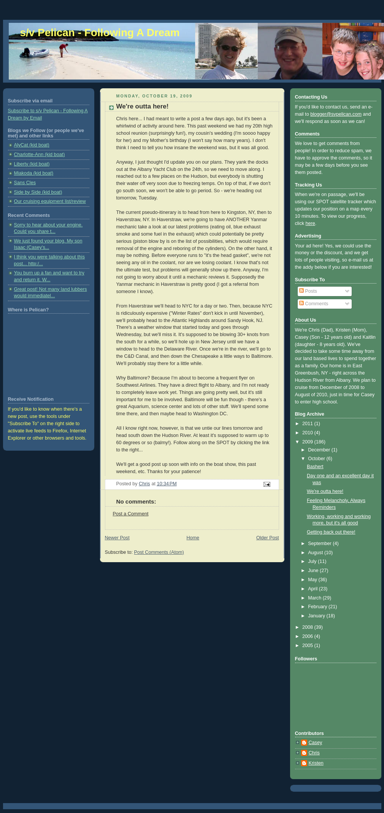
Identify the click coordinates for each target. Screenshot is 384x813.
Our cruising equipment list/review (50, 201)
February (318, 606)
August (316, 552)
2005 (308, 645)
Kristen (316, 763)
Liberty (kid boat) (32, 164)
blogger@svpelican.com (336, 114)
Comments (313, 303)
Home (192, 537)
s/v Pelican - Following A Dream (100, 32)
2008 (308, 627)
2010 (308, 432)
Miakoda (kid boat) (34, 173)
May (313, 579)
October (317, 458)
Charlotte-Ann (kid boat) (39, 154)
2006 (308, 636)
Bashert (315, 466)
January (317, 616)
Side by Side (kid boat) (38, 192)
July (313, 561)
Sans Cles (25, 182)
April (313, 588)
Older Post (267, 537)
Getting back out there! (331, 532)
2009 (308, 442)
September (320, 543)
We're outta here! (325, 491)
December (320, 450)
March (315, 598)
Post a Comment (131, 513)
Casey (315, 742)
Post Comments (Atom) (159, 552)
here (310, 223)
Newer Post (117, 537)
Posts (308, 291)
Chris (314, 753)
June (314, 570)
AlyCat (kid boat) (31, 145)
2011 (308, 423)
